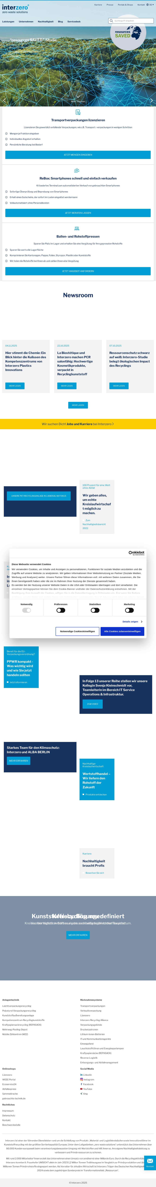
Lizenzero (85, 1015)
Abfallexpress (9, 1089)
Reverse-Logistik (89, 1057)
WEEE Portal (8, 1079)
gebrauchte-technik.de (13, 1098)
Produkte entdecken (95, 794)
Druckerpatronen (89, 1029)
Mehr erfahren (18, 760)
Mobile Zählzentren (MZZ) (15, 1034)
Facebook (88, 1084)
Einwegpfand (87, 1043)
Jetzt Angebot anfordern (78, 271)
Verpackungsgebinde (91, 1024)
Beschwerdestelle (11, 1125)
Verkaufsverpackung (90, 1010)
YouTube (87, 1089)
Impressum (8, 1110)
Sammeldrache (10, 1093)
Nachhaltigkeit (45, 21)
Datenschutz (8, 1115)
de (150, 4)
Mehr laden (78, 405)
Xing (85, 1093)
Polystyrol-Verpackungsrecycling (19, 1010)
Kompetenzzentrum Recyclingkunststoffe (23, 1020)
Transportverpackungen (92, 1006)
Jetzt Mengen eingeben (78, 154)
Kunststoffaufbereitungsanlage (18, 1015)
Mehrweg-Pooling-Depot (14, 1029)
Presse (110, 4)
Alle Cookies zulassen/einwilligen (122, 631)
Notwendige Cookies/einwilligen (77, 631)
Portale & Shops (125, 4)
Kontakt (141, 4)
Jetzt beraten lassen (78, 213)
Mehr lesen (15, 386)
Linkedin (87, 1075)
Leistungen (8, 21)
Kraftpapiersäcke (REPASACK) (95, 1053)
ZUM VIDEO (92, 704)
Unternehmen (26, 21)
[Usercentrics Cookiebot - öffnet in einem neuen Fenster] (131, 553)
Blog (60, 21)
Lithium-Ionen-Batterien (92, 1034)
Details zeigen (130, 621)
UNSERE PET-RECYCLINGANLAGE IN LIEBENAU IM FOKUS (38, 496)
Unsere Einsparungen (27, 52)
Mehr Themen (78, 101)
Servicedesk (74, 21)
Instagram (89, 1079)
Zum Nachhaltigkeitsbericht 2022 (94, 524)
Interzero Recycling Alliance (94, 1020)
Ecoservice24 (9, 1084)
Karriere (98, 4)
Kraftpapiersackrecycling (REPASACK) (21, 1024)
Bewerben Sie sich (93, 873)
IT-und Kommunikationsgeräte (95, 1039)
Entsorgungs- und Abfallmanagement (99, 1062)
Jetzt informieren (17, 682)
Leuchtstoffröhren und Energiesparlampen (102, 1048)
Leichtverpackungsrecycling (16, 1006)
